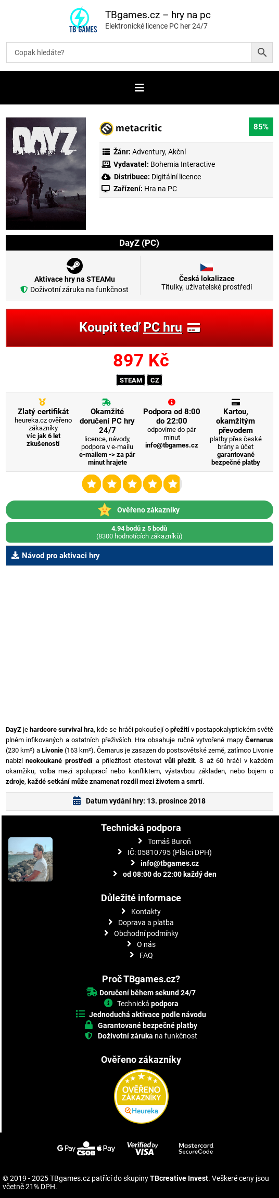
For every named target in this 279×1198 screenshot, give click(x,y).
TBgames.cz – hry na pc (158, 15)
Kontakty (146, 911)
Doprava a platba (146, 922)
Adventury (148, 152)
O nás (146, 944)
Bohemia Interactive (182, 164)
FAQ (146, 955)
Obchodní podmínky (146, 933)
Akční (177, 152)
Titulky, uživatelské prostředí (206, 282)
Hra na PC (160, 189)
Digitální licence (175, 177)
